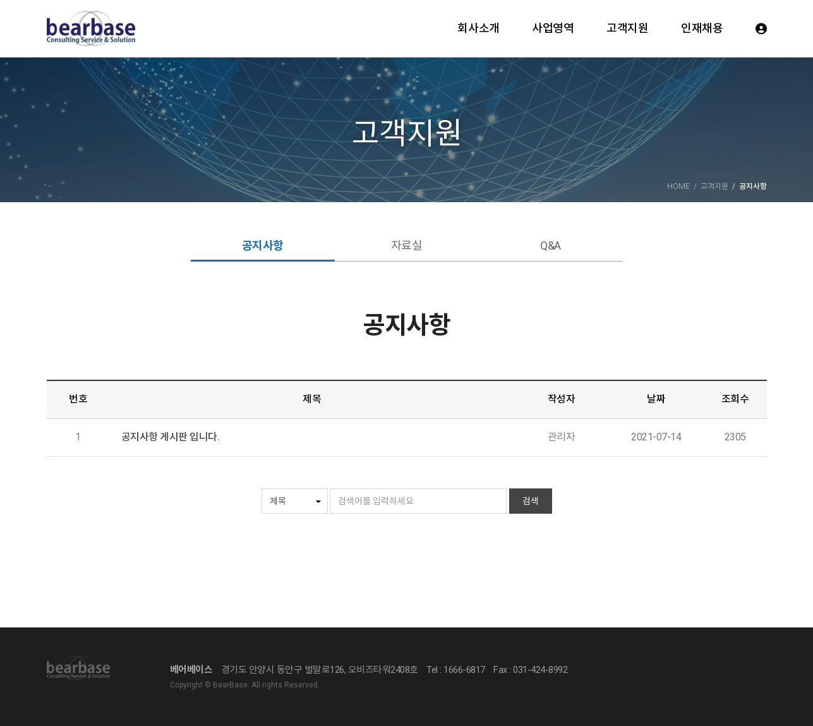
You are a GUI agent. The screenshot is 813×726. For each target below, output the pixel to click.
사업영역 (553, 28)
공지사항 (263, 245)
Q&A (550, 245)
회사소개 (478, 28)
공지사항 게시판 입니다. (170, 437)
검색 (530, 501)
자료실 (407, 245)
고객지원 (627, 28)
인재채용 (702, 28)
